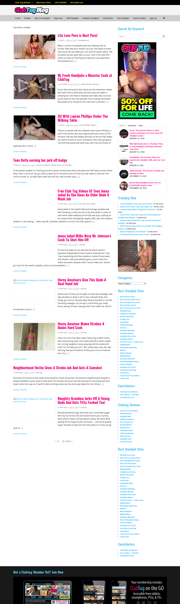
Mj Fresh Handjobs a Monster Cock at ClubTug (85, 77)
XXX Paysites (125, 436)
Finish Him (124, 322)
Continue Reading (20, 67)
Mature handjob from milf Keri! (133, 232)
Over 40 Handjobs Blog (129, 362)
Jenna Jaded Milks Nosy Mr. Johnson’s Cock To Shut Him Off (84, 237)
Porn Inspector (126, 422)
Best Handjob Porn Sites (130, 302)
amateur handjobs (43, 165)
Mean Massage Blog (128, 347)
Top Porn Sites (126, 442)
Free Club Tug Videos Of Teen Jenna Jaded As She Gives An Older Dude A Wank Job (83, 195)
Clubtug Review (126, 430)
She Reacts (124, 373)
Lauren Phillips (84, 125)
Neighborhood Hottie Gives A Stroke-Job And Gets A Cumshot (57, 367)
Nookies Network (127, 359)
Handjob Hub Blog (127, 331)
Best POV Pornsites (128, 305)
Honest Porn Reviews (129, 411)
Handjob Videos (126, 339)
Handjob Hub (125, 416)
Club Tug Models (22, 2)
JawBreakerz (125, 345)
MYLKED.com (76, 2)
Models (27, 18)
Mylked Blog (125, 356)
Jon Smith (63, 84)
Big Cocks (58, 18)
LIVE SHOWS (61, 2)
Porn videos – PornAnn (129, 395)
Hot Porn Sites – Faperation (131, 342)
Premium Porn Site (128, 367)
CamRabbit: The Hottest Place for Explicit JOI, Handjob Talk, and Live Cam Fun (147, 160)
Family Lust (125, 319)
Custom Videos (139, 18)
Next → (69, 441)
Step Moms (108, 18)
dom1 (62, 40)
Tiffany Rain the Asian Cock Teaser (134, 234)
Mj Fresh (96, 84)
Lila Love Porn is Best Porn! (78, 35)
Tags (140, 126)
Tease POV (124, 378)
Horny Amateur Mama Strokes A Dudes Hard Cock (81, 325)
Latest (122, 126)
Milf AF (123, 350)
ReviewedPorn (126, 425)
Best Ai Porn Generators (130, 300)
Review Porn (125, 428)
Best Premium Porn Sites (130, 308)
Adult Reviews (126, 414)
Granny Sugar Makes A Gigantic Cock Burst (138, 209)
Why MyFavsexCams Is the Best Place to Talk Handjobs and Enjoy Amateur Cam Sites (146, 146)
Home (17, 18)
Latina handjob (86, 84)
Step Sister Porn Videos (130, 376)
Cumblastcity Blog (127, 314)
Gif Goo (123, 328)
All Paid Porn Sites (127, 297)
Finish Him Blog (126, 325)
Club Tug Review (126, 433)
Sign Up (153, 18)
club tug (82, 204)
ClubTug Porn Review (128, 392)
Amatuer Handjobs (91, 18)
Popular (132, 126)
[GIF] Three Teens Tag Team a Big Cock (136, 207)
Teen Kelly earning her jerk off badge (40, 160)
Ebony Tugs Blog (127, 316)
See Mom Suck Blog (128, 370)
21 (63, 441)
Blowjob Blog (125, 311)
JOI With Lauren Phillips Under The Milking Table (83, 118)
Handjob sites (126, 439)
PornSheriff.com (127, 397)
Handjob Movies (126, 333)
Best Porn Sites (44, 2)
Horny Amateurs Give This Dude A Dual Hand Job (82, 281)
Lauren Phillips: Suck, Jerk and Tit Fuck (136, 204)
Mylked (93, 125)
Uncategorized (83, 40)
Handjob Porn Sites (128, 336)
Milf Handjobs (72, 18)
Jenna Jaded (90, 204)
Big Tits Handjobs (42, 18)
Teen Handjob (123, 18)
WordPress (147, 598)
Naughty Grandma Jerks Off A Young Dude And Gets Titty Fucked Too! (84, 400)
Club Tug (63, 204)
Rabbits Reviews (127, 419)
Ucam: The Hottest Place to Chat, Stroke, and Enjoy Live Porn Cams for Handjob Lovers (146, 133)
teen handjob (67, 165)
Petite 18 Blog (126, 364)
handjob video (56, 165)
